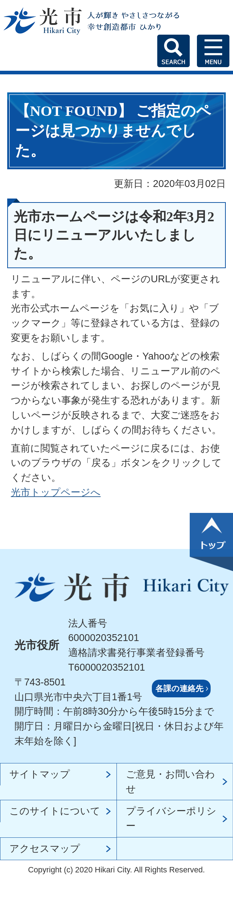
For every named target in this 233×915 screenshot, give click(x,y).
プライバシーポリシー (171, 818)
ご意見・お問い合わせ (170, 781)
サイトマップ (39, 774)
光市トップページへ (56, 492)
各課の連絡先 (179, 688)
